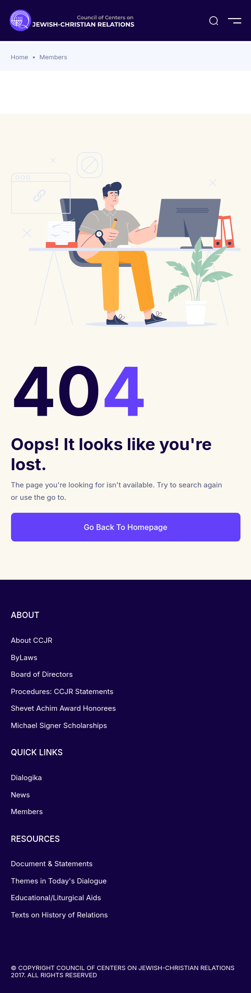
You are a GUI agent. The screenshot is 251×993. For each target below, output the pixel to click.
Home (19, 57)
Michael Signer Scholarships (59, 725)
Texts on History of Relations (59, 914)
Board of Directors (42, 674)
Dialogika (26, 777)
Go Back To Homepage (126, 527)
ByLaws (24, 657)
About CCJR (32, 640)
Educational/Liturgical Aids (56, 897)
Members (53, 57)
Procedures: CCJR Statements (62, 691)
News (20, 794)
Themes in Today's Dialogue (59, 880)
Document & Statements (52, 863)
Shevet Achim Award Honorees (63, 708)
